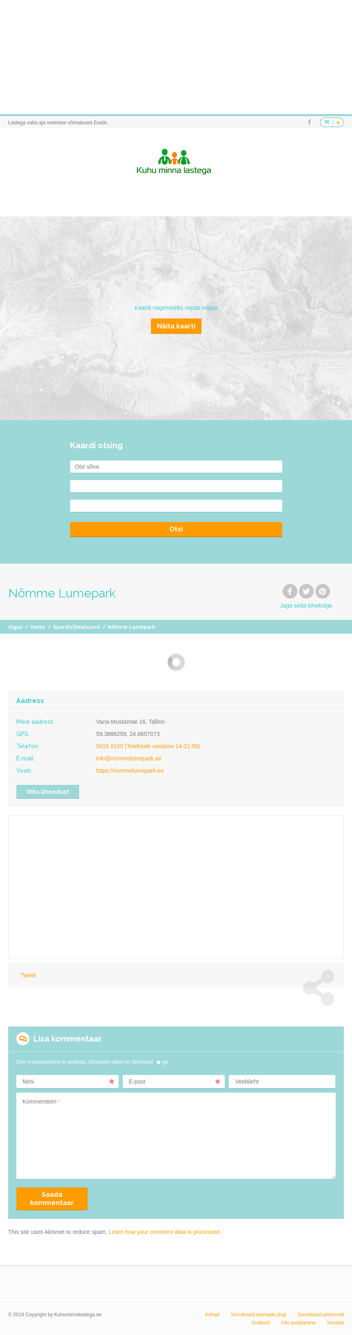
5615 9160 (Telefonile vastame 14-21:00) (148, 746)
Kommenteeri (41, 1101)
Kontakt (335, 1323)
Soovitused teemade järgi (258, 1314)
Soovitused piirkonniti (321, 1314)
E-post (175, 1081)
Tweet (27, 975)
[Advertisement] (176, 57)
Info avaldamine (298, 1323)
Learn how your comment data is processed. (165, 1232)
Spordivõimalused (76, 627)
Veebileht (247, 1081)
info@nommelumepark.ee (129, 758)
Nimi (68, 1081)
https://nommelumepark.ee (130, 770)
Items (37, 627)
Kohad (212, 1314)
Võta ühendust (48, 792)
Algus (15, 627)
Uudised (261, 1323)
